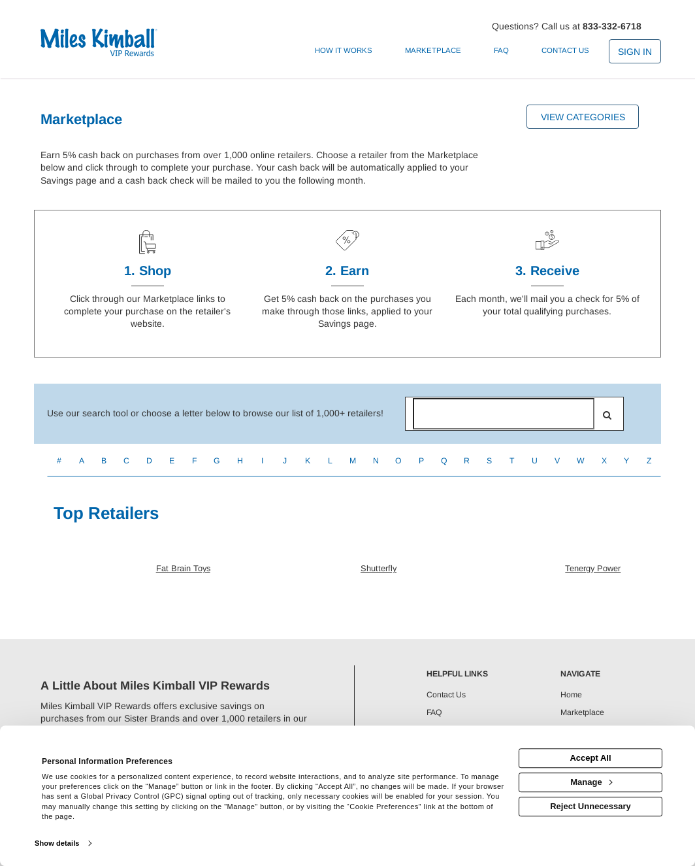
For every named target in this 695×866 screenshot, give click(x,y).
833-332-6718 (612, 26)
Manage (591, 782)
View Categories (583, 117)
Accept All (590, 758)
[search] (607, 415)
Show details (57, 843)
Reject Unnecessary (590, 806)
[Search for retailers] (503, 413)
